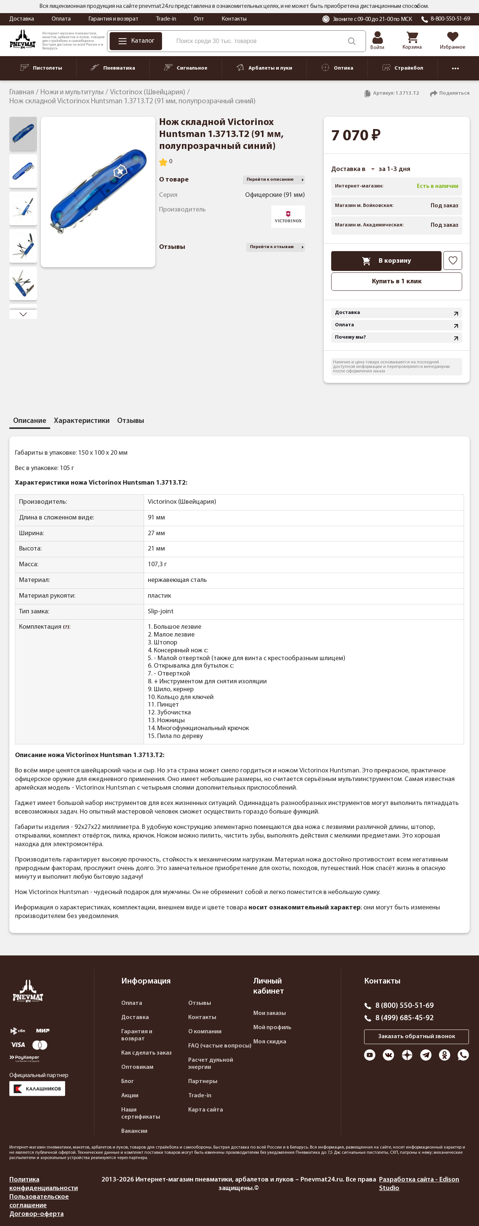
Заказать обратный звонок (416, 1037)
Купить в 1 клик (397, 281)
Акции (129, 1096)
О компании (205, 1032)
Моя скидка (269, 1042)
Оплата (61, 19)
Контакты (234, 19)
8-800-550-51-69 (450, 19)
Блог (127, 1082)
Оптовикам (137, 1067)
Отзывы (199, 1003)
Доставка (21, 19)
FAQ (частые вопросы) (219, 1046)
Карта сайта (205, 1110)
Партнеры (202, 1082)
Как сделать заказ (146, 1053)
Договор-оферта (36, 1214)
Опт (199, 19)
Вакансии (134, 1131)
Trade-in (166, 19)
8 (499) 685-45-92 (404, 1018)
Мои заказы (269, 1013)
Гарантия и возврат (113, 19)
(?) (66, 627)
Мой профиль (272, 1028)
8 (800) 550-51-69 (404, 1006)
